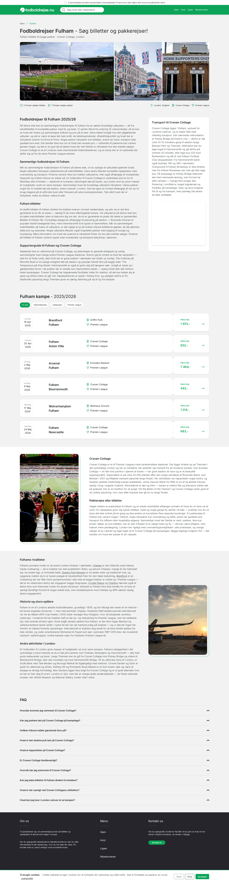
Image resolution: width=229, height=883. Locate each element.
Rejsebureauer (201, 10)
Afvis (189, 876)
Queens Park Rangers (73, 572)
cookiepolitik (27, 878)
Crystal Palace (96, 583)
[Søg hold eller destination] (84, 9)
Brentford (122, 576)
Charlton (113, 583)
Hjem (176, 10)
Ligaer (190, 10)
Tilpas (179, 876)
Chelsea (97, 565)
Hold (183, 10)
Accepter (202, 876)
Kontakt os (157, 843)
